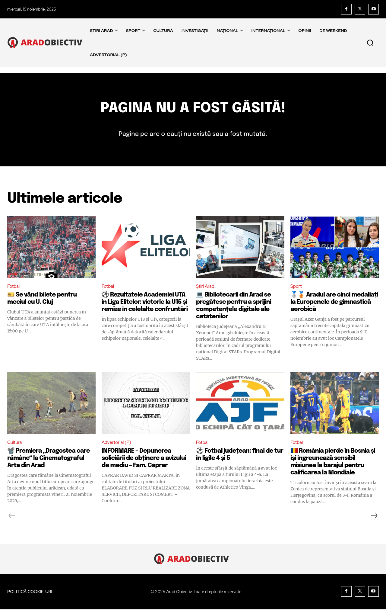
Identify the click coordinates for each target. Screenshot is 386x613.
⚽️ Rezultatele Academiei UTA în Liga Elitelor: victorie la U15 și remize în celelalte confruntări (145, 305)
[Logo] (46, 42)
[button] (370, 42)
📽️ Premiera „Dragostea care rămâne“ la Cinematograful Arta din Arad (48, 461)
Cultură (15, 446)
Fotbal (14, 289)
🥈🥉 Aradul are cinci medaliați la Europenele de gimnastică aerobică (334, 305)
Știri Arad (206, 289)
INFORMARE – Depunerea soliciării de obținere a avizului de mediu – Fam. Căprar (144, 461)
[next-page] (374, 519)
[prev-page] (12, 519)
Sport (296, 289)
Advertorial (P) (118, 446)
